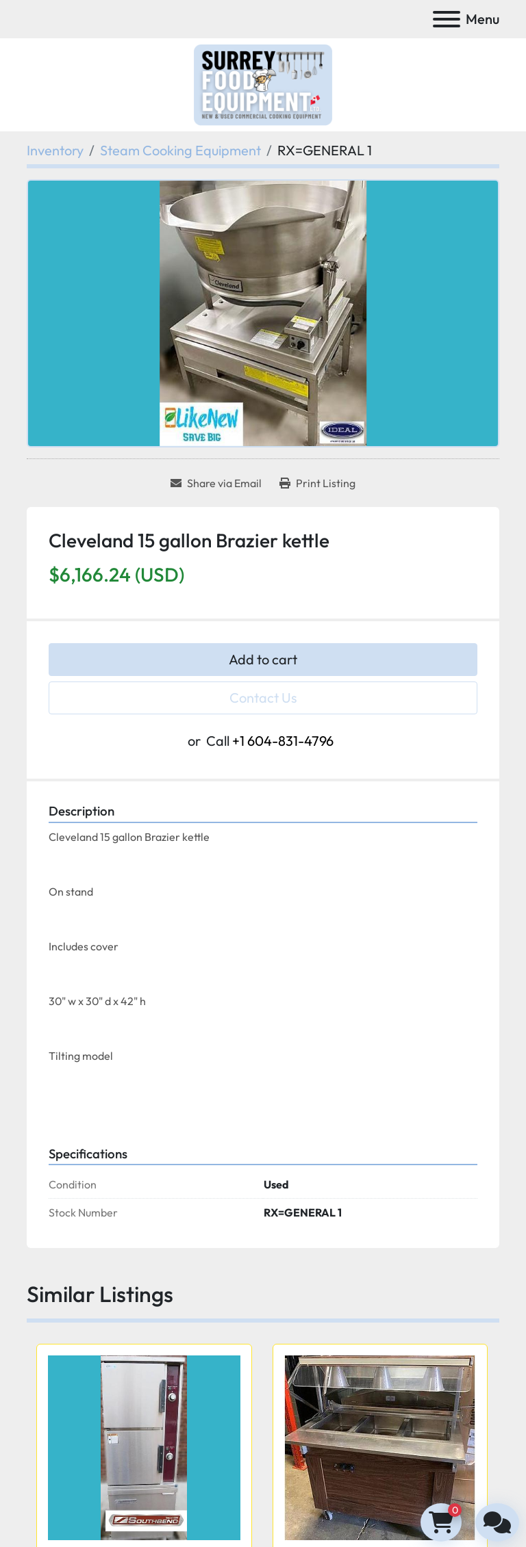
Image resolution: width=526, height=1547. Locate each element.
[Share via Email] (216, 483)
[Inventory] (55, 150)
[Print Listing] (317, 483)
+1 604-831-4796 (283, 740)
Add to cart (263, 659)
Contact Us (263, 697)
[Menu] (446, 19)
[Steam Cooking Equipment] (180, 150)
